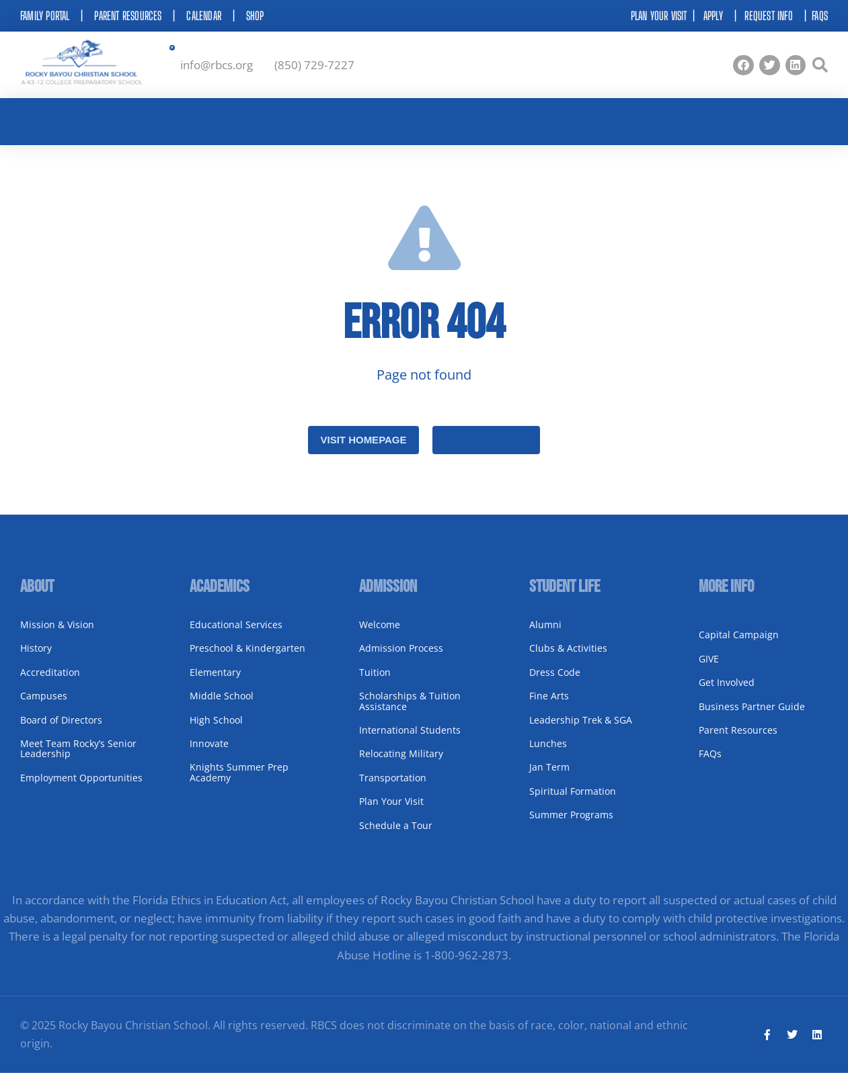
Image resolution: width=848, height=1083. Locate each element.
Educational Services (236, 633)
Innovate (209, 752)
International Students (410, 739)
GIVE (709, 667)
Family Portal (45, 16)
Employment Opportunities (81, 786)
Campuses (43, 705)
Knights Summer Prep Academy (239, 781)
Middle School (222, 705)
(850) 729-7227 (314, 67)
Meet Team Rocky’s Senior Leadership (78, 757)
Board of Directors (61, 728)
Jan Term (549, 776)
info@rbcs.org (216, 67)
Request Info (768, 16)
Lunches (548, 752)
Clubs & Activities (568, 657)
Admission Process (401, 657)
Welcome (379, 633)
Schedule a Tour (395, 834)
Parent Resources (127, 16)
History (36, 657)
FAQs (820, 16)
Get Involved (727, 691)
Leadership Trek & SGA (580, 728)
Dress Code (554, 681)
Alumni (545, 633)
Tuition (375, 681)
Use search (485, 449)
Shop (255, 16)
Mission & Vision (57, 633)
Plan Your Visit (391, 810)
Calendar (203, 16)
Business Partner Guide (752, 715)
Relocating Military (401, 762)
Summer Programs (571, 824)
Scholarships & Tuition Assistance (410, 710)
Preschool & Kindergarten (247, 657)
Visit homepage (363, 449)
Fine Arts (549, 705)
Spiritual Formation (572, 799)
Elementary (215, 681)
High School (216, 728)
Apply (713, 16)
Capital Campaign (739, 644)
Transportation (392, 786)
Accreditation (50, 681)
